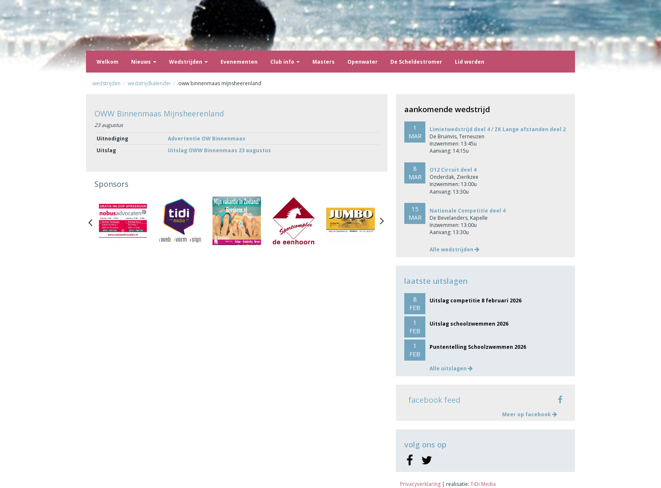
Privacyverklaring (420, 484)
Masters (323, 61)
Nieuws (143, 61)
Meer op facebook (529, 414)
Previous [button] (94, 220)
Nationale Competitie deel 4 (467, 210)
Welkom (107, 61)
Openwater (362, 61)
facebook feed (434, 400)
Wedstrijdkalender (149, 83)
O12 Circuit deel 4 (453, 169)
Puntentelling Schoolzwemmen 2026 (478, 346)
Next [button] (382, 220)
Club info (285, 61)
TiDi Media (483, 484)
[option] (123, 221)
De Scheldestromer (416, 61)
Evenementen (239, 61)
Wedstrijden (188, 61)
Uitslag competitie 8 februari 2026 (475, 300)
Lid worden (469, 61)
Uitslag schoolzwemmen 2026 (469, 323)
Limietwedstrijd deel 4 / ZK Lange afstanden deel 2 (498, 129)
